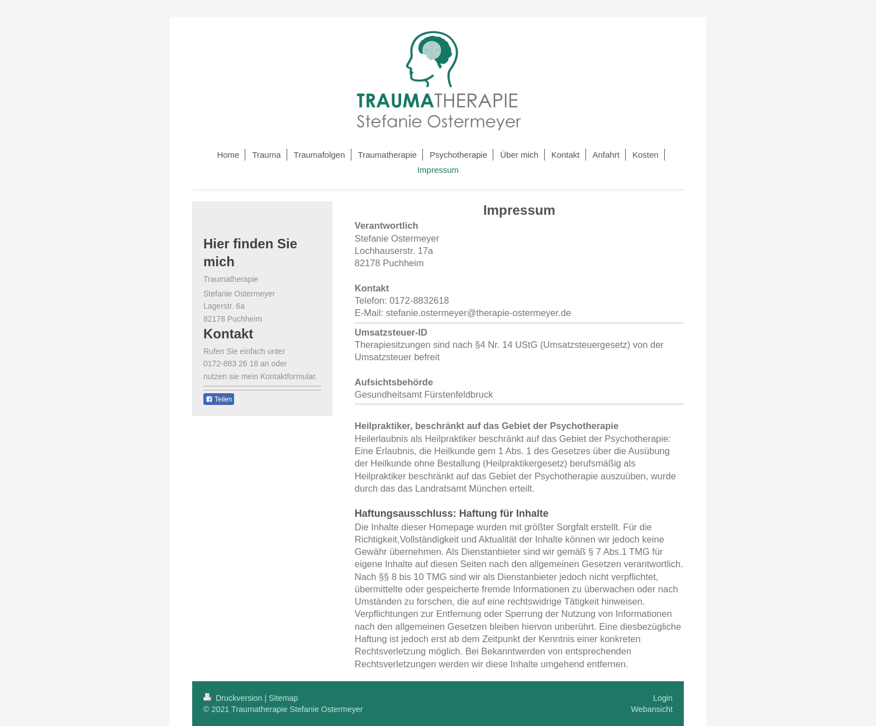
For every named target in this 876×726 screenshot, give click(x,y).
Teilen (219, 399)
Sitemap (283, 698)
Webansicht (652, 709)
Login (663, 698)
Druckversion (233, 698)
